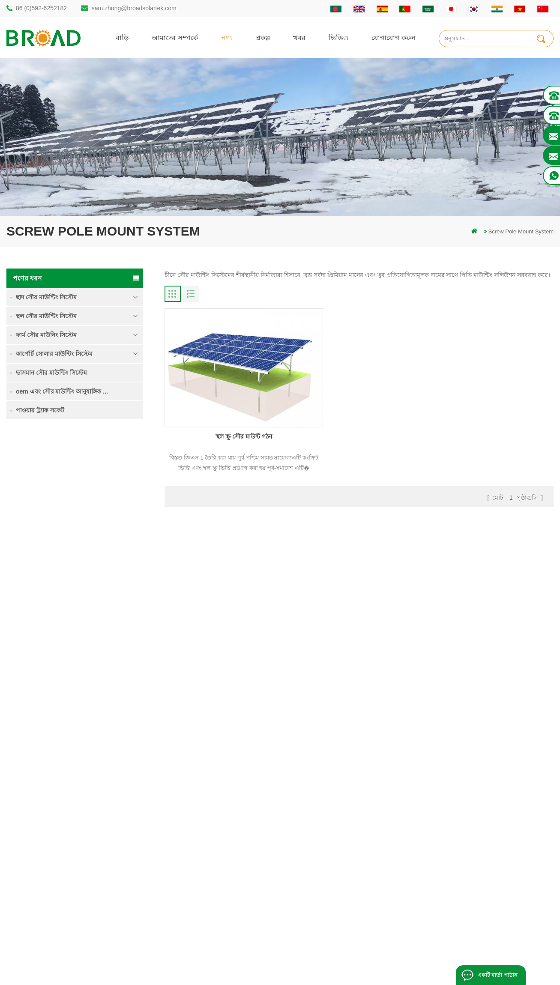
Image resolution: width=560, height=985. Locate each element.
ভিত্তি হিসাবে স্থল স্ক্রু (204, 911)
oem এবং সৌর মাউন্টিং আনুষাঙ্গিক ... (62, 391)
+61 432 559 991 (44, 901)
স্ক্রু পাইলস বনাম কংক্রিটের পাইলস (220, 824)
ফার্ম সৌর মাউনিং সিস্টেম (46, 334)
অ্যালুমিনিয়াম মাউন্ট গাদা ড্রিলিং (218, 809)
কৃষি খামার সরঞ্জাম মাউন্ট (210, 897)
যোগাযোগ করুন (393, 37)
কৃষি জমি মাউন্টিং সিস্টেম (98, 527)
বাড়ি (122, 37)
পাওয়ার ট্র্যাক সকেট (40, 410)
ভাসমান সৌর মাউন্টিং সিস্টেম (51, 372)
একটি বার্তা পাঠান (497, 975)
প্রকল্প (262, 37)
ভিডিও (338, 37)
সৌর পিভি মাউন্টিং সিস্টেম (212, 839)
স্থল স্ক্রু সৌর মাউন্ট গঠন (226, 410)
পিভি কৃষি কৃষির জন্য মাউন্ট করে (218, 868)
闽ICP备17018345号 (352, 965)
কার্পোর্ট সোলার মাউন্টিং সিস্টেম (54, 353)
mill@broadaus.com (47, 883)
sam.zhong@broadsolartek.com (134, 8)
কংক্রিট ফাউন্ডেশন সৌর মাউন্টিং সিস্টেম (96, 631)
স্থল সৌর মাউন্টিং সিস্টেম (46, 316)
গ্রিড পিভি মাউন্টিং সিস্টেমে (213, 853)
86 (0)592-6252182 (41, 8)
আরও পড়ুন (84, 502)
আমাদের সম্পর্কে (175, 37)
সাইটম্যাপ (335, 853)
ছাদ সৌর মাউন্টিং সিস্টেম (46, 297)
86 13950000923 (44, 849)
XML (329, 868)
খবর (299, 37)
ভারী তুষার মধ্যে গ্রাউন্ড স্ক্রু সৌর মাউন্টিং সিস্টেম (99, 582)
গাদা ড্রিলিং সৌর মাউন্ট (208, 780)
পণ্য (226, 37)
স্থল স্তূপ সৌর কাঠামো (206, 795)
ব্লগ (327, 839)
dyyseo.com (425, 965)
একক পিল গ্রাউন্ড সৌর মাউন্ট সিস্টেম (104, 484)
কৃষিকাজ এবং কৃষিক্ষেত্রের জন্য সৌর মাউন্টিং (232, 882)
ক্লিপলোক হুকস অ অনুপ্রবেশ (102, 675)
